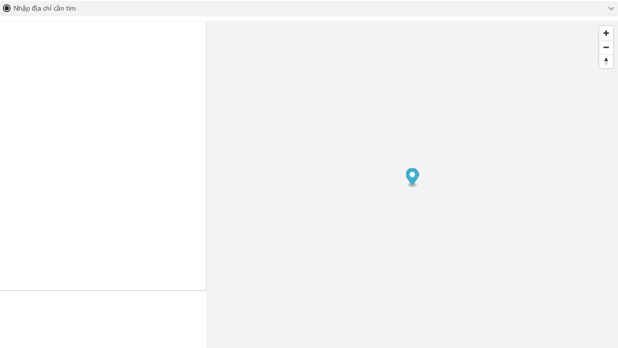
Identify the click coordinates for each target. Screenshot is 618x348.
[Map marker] (412, 178)
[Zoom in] (606, 33)
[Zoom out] (606, 47)
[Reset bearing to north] (606, 61)
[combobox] (301, 8)
